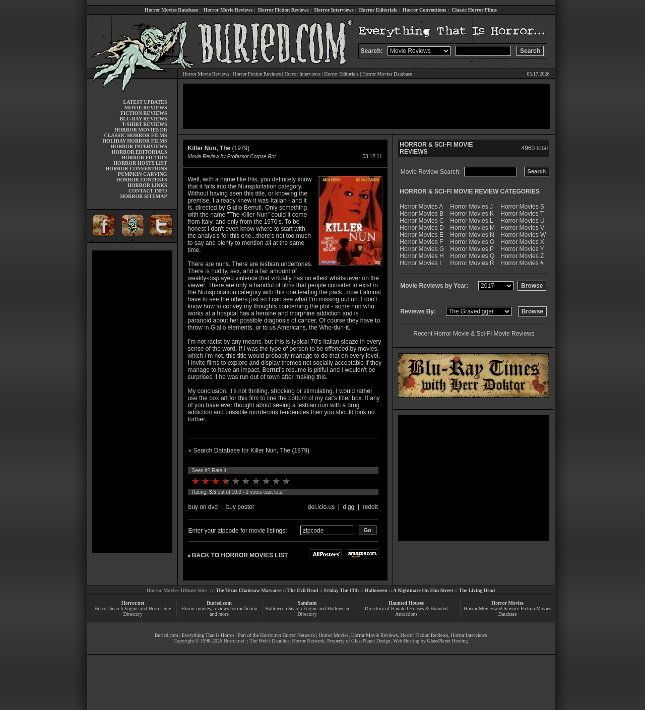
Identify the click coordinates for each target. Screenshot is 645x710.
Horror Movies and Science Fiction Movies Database (507, 611)
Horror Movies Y (522, 248)
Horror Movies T (522, 213)
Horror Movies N (472, 234)
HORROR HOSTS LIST (140, 163)
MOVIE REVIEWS (145, 107)
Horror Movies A (421, 206)
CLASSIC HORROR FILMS (135, 135)
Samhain (307, 603)
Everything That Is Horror (208, 635)
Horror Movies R (472, 263)
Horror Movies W (523, 234)
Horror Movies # (521, 263)
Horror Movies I (420, 263)
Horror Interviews (333, 10)
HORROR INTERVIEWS (138, 146)
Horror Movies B (421, 213)
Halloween (376, 590)
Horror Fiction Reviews (283, 10)
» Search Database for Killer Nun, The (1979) (249, 450)
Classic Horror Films (474, 10)
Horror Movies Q (472, 256)
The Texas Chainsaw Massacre (249, 590)
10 (286, 481)
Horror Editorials (378, 10)
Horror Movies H (421, 256)
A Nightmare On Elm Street (423, 590)
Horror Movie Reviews (228, 10)
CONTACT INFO (147, 190)
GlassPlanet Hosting (447, 640)
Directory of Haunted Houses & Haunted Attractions (406, 611)
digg (349, 506)
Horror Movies (507, 603)
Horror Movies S (522, 206)
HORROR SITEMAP (143, 196)
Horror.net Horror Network (287, 635)
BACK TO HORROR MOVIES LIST (240, 555)
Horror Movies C (421, 220)
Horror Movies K (472, 213)
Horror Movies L (471, 220)
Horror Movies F (421, 241)
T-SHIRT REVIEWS (144, 124)
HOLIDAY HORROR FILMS (134, 141)
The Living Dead (477, 590)
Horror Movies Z (522, 256)
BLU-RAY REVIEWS (143, 118)
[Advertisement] (132, 401)
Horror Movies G (422, 248)
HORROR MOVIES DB (140, 130)
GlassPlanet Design (371, 640)
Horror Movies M (472, 227)
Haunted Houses (406, 603)
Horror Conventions (424, 10)
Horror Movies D (421, 227)
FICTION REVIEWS (143, 113)
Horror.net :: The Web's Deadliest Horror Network (274, 640)
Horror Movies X (522, 241)
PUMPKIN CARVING (142, 174)
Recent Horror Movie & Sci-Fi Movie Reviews (473, 333)
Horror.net (133, 603)
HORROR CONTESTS (141, 179)
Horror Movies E (421, 234)
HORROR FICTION (144, 157)
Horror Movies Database (171, 10)
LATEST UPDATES (145, 102)
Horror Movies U (522, 220)
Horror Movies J (471, 206)
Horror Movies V (522, 227)
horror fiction (243, 608)
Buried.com (219, 603)
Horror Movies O (472, 241)
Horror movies (196, 608)
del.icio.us (321, 506)
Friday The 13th (341, 590)
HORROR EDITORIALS (139, 152)
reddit (370, 506)
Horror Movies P (472, 248)
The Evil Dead (302, 590)
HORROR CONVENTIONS (136, 168)
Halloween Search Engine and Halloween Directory (307, 611)
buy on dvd (203, 506)
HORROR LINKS (147, 185)
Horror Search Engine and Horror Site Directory (132, 611)
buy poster (240, 506)
